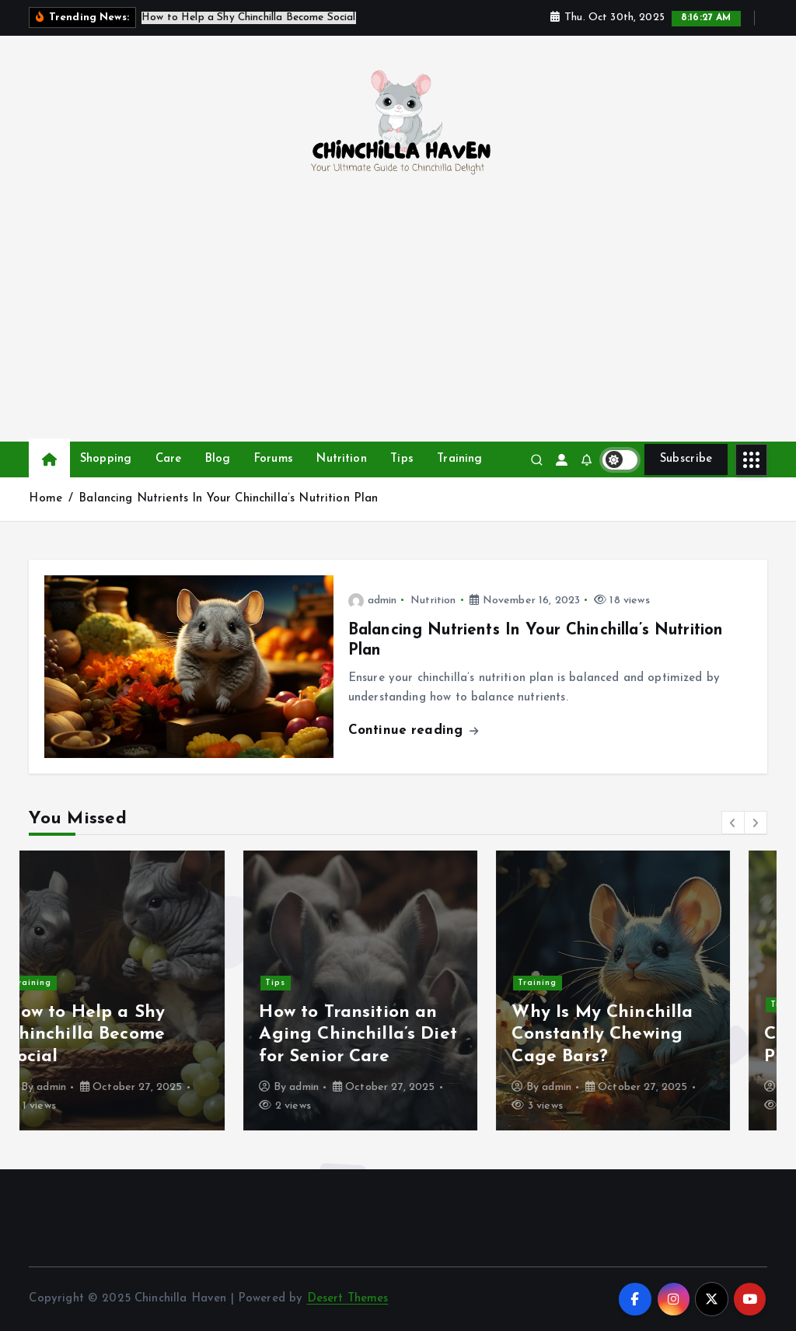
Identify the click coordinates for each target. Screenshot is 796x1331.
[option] (146, 991)
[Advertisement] (398, 325)
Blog (218, 459)
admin (372, 600)
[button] (733, 823)
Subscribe (686, 459)
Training (459, 459)
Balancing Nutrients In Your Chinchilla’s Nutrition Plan (228, 499)
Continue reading (413, 730)
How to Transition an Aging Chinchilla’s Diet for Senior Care (395, 1035)
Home (45, 499)
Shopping (105, 459)
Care (168, 459)
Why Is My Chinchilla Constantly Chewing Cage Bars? (640, 1035)
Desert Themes (348, 1299)
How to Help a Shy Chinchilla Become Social (123, 1035)
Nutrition (341, 459)
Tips (402, 459)
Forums (273, 459)
